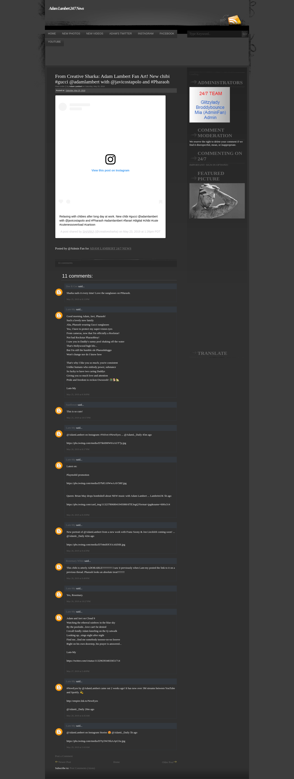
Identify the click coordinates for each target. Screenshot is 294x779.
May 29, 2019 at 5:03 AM (78, 747)
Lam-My (70, 309)
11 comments (65, 263)
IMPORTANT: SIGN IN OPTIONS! (208, 164)
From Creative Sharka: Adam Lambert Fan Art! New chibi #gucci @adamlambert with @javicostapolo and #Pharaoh (112, 79)
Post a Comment (64, 756)
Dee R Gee (72, 286)
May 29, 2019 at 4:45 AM (78, 715)
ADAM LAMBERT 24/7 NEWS (110, 248)
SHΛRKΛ (88, 231)
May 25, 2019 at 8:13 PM (78, 299)
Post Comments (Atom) (82, 768)
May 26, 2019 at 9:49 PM (78, 578)
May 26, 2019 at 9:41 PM (78, 550)
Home (116, 762)
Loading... (194, 74)
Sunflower (71, 404)
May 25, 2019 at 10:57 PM (78, 417)
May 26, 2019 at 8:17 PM (78, 449)
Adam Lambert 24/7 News (66, 8)
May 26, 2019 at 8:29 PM (78, 515)
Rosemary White (75, 560)
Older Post (169, 762)
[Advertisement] (119, 20)
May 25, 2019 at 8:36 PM (78, 394)
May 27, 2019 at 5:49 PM (78, 671)
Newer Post (63, 762)
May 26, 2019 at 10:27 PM (78, 601)
